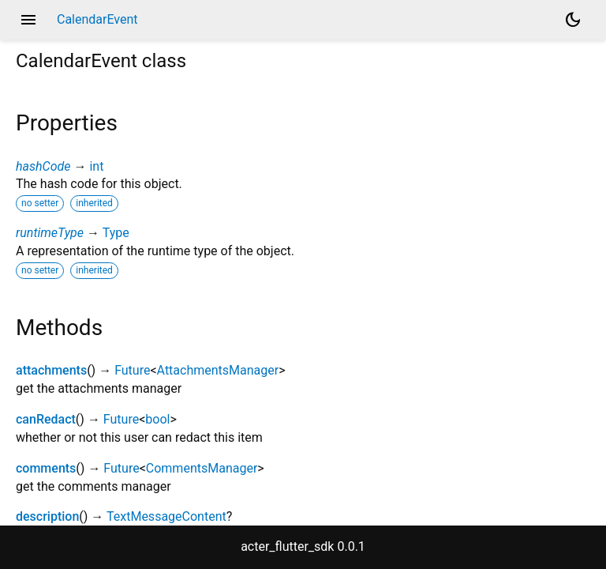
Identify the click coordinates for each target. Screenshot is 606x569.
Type (116, 232)
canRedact (46, 419)
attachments (51, 370)
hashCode (43, 166)
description (47, 516)
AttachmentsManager (218, 370)
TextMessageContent (166, 516)
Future (132, 370)
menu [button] (28, 19)
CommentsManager (202, 468)
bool (157, 419)
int (96, 166)
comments (46, 468)
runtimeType (50, 232)
